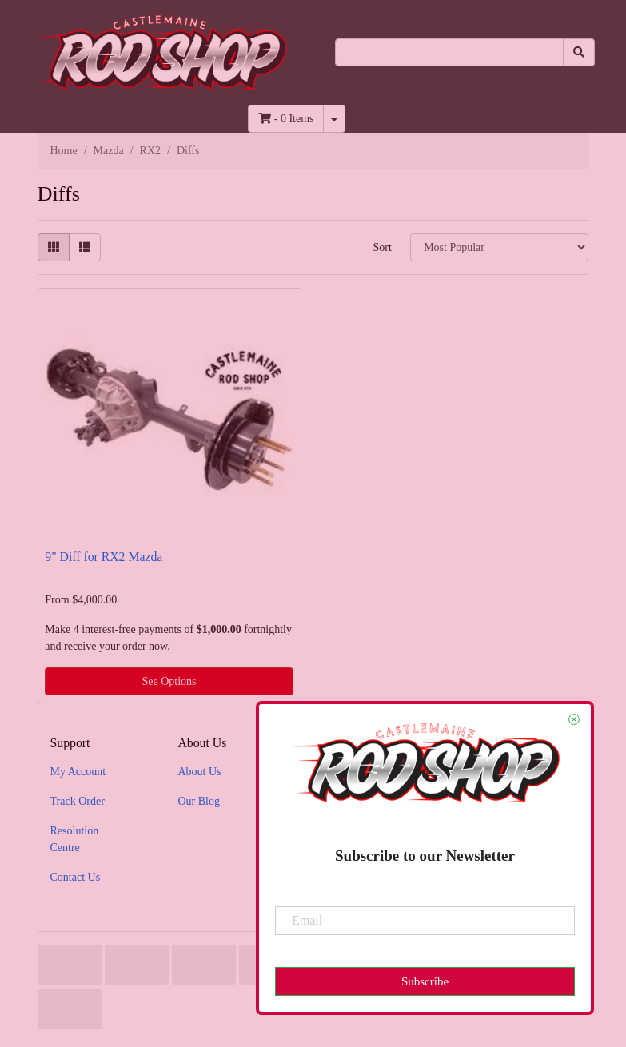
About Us (199, 772)
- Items (285, 119)
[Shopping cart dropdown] (334, 119)
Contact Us (75, 877)
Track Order (77, 801)
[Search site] (579, 52)
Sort (382, 247)
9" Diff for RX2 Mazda (103, 556)
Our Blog (198, 801)
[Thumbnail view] (54, 247)
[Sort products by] (499, 247)
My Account (78, 772)
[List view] (85, 247)
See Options (169, 681)
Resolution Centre (74, 839)
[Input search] (449, 52)
